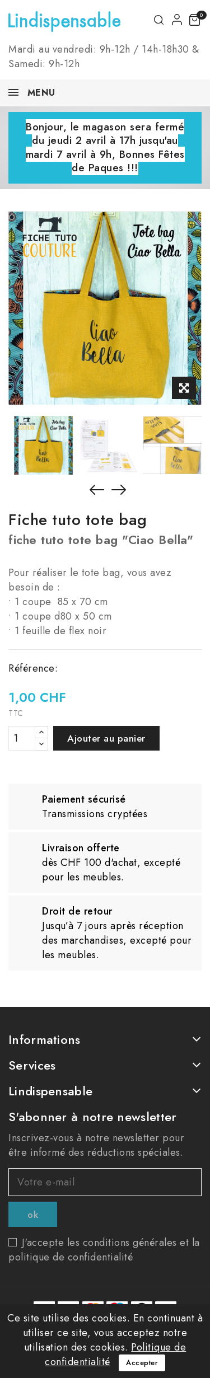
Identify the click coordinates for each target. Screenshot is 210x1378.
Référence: (33, 668)
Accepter (142, 1362)
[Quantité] (21, 738)
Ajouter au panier (106, 738)
